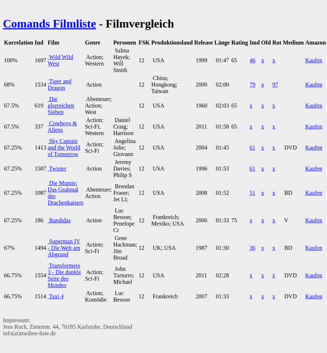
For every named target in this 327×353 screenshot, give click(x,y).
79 (252, 84)
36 (252, 248)
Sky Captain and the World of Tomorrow (64, 147)
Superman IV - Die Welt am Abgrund (64, 247)
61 (252, 147)
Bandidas (59, 220)
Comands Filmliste (49, 23)
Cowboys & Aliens (62, 126)
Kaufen (313, 60)
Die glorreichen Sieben (61, 105)
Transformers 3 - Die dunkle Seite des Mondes (64, 275)
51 (252, 193)
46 (252, 60)
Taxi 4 (56, 296)
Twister (57, 168)
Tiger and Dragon (59, 84)
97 (275, 84)
